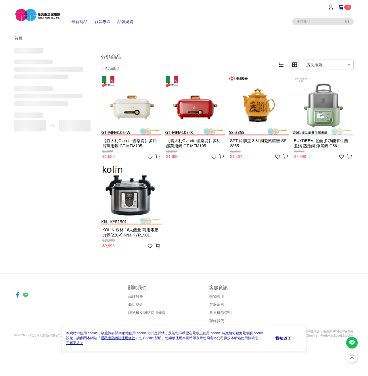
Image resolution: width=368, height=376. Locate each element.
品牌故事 (135, 296)
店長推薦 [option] (314, 64)
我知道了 (283, 338)
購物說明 (216, 296)
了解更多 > (74, 343)
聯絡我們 (216, 321)
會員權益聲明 (220, 312)
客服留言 (216, 304)
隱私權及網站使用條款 (147, 312)
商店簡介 (135, 304)
